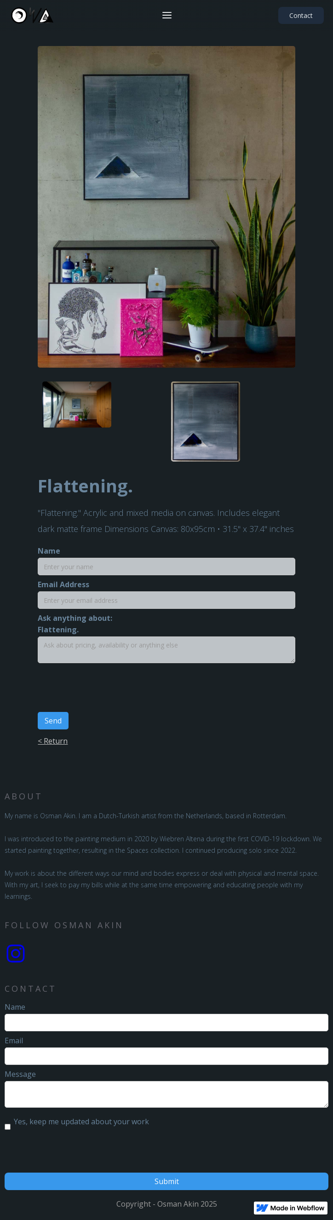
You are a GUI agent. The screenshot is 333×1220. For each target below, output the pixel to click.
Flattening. (58, 629)
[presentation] (108, 690)
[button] (167, 15)
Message (20, 1074)
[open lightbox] (77, 400)
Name (49, 550)
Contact (301, 15)
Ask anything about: (75, 618)
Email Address (63, 584)
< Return (53, 741)
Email (14, 1040)
